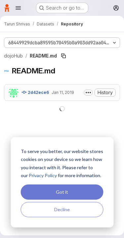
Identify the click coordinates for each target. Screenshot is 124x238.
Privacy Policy (43, 175)
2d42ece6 (35, 92)
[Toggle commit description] (88, 93)
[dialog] (62, 182)
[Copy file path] (63, 56)
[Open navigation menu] (18, 8)
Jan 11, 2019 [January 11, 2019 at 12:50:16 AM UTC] (63, 92)
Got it (62, 192)
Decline (62, 209)
